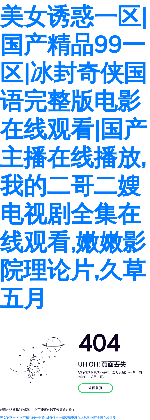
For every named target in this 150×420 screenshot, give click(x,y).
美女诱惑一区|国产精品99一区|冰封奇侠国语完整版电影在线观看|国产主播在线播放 (58, 417)
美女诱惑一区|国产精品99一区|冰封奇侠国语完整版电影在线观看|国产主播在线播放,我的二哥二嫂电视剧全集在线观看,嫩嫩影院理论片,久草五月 (73, 158)
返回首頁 (95, 388)
